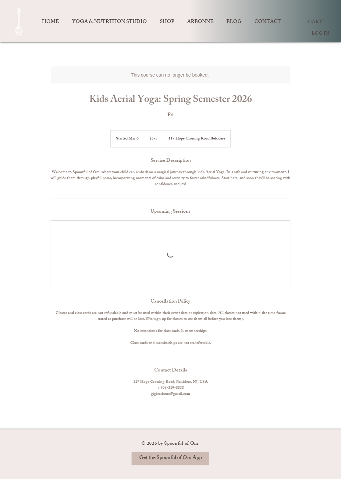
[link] (316, 22)
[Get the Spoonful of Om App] (170, 458)
